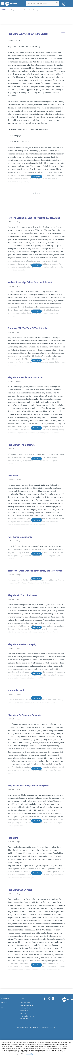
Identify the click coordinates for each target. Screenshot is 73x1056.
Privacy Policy (24, 1011)
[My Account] (65, 3)
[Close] (70, 1045)
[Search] (57, 4)
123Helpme (5, 10)
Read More (36, 265)
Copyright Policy (25, 1002)
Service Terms (24, 1013)
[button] (3, 3)
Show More (36, 176)
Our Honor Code (25, 1008)
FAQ (2, 1007)
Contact (3, 1005)
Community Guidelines (27, 1005)
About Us (4, 1002)
